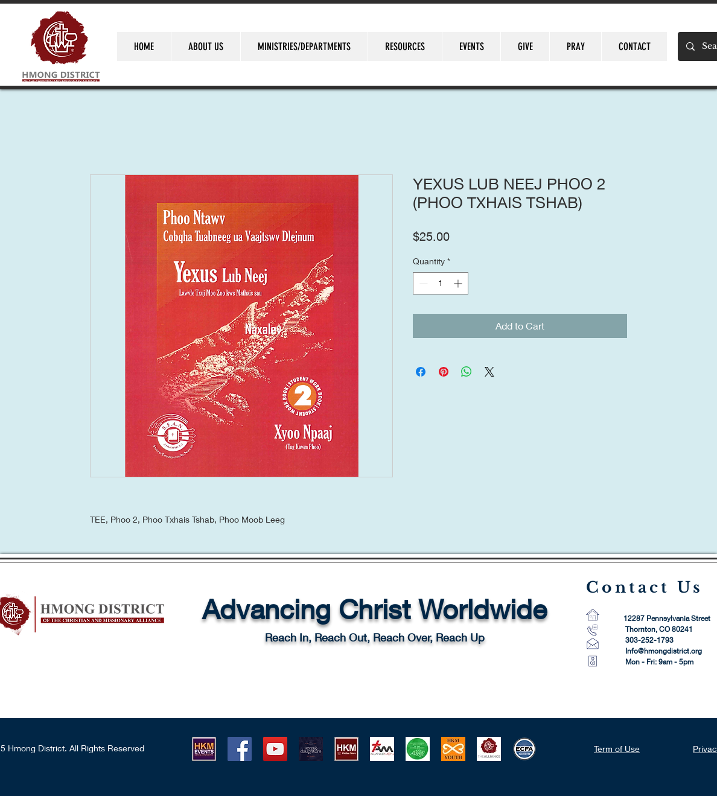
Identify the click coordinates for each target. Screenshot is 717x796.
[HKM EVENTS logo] (204, 749)
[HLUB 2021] (311, 749)
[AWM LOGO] (418, 749)
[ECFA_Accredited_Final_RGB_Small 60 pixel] (524, 749)
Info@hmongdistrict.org (663, 650)
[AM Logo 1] (382, 749)
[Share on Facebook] (420, 372)
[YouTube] (275, 749)
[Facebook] (240, 749)
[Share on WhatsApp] (466, 372)
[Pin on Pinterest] (443, 372)
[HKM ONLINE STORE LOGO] (346, 749)
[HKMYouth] (453, 749)
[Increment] (459, 283)
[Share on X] (489, 372)
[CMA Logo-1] (489, 749)
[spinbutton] (440, 283)
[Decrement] (422, 283)
